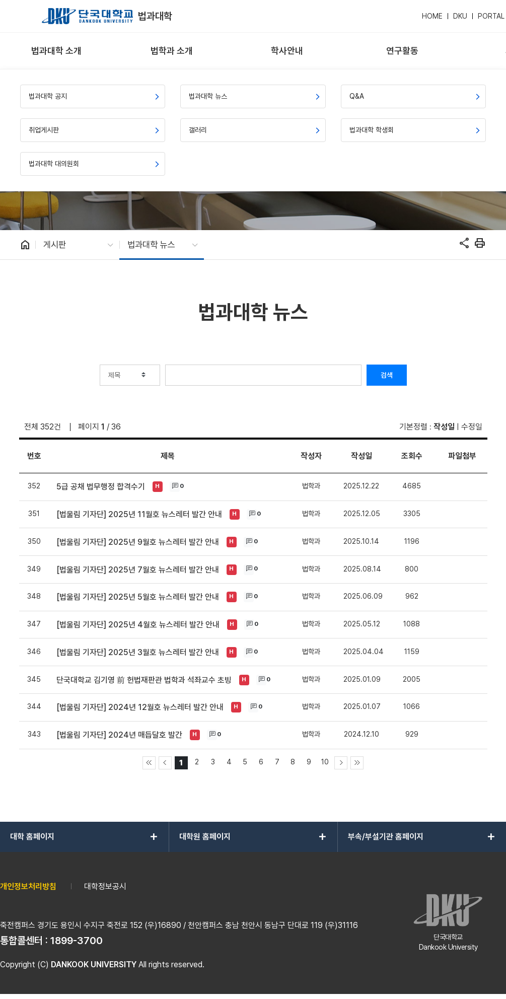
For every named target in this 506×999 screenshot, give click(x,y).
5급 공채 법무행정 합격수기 (100, 486)
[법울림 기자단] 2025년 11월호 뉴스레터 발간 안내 (139, 514)
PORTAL (491, 16)
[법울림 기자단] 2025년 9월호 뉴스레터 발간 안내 (137, 542)
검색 (387, 375)
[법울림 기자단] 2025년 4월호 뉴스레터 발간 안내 (138, 624)
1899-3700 (76, 941)
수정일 (471, 427)
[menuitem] (56, 51)
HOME (432, 16)
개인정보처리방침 (28, 886)
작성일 (444, 427)
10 (325, 761)
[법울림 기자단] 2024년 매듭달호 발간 (119, 735)
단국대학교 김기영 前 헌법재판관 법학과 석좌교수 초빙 (144, 680)
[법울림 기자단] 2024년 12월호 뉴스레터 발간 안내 (140, 707)
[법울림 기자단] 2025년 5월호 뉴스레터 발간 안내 (137, 597)
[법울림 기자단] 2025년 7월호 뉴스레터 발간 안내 (137, 570)
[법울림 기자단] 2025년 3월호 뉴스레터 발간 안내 (137, 652)
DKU (460, 16)
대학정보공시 (105, 886)
